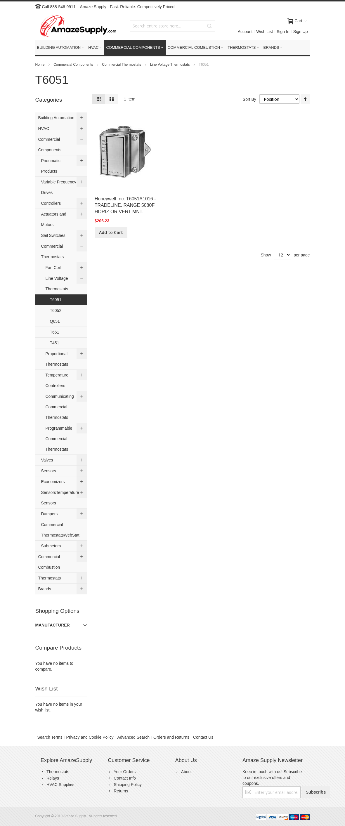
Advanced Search (133, 737)
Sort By (249, 99)
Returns (121, 791)
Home (40, 65)
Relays (52, 778)
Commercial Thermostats (122, 65)
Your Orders (125, 771)
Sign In (283, 31)
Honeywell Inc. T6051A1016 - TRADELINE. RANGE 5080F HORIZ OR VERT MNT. (125, 205)
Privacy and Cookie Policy (90, 737)
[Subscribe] (316, 792)
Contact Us (203, 737)
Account (245, 31)
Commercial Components (73, 65)
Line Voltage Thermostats (170, 65)
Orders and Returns (171, 737)
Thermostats (57, 771)
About (186, 771)
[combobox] (172, 26)
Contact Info (125, 778)
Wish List (264, 31)
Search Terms (50, 737)
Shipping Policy (128, 784)
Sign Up (300, 31)
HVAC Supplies (60, 784)
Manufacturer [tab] (52, 625)
